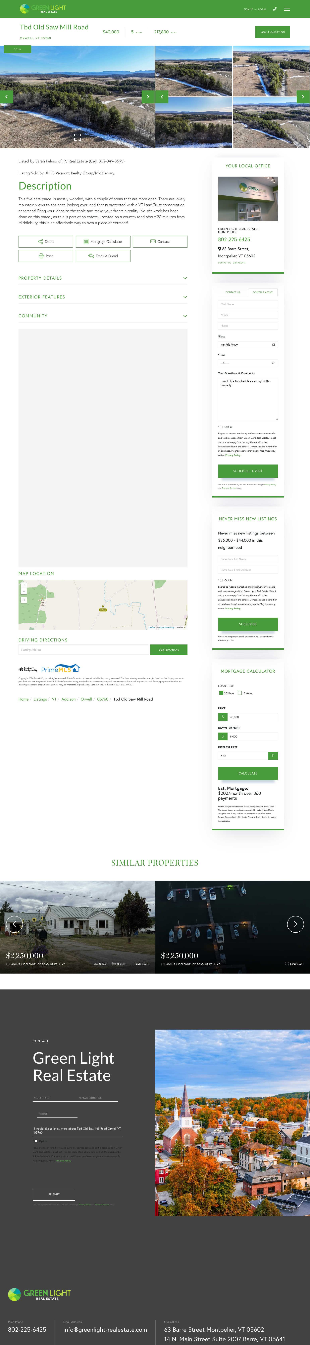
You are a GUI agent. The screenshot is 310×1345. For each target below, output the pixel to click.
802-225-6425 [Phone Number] (27, 1329)
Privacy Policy (232, 455)
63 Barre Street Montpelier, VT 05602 (214, 1329)
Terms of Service (229, 488)
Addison (69, 699)
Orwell (86, 699)
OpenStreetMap (166, 627)
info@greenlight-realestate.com (105, 1329)
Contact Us (224, 262)
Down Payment (229, 728)
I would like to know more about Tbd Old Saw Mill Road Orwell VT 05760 (77, 1131)
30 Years (227, 693)
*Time (221, 355)
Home (23, 699)
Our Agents (239, 262)
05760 (102, 699)
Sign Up (248, 9)
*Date (221, 336)
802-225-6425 (234, 239)
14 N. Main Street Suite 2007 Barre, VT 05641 (224, 1339)
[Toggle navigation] (287, 9)
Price (222, 708)
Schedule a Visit (263, 292)
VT (54, 699)
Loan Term (226, 686)
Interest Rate (227, 747)
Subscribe (248, 624)
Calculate (248, 773)
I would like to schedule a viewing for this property (248, 399)
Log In (262, 9)
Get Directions (169, 650)
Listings (40, 699)
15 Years (245, 693)
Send (54, 1195)
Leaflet (152, 627)
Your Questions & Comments (236, 373)
